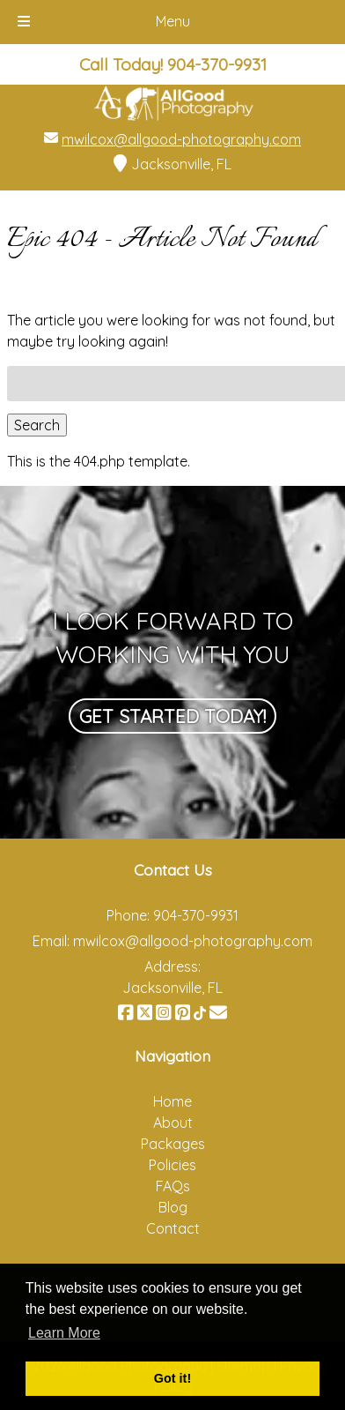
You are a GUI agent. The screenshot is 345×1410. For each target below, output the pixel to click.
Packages (173, 1144)
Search (37, 425)
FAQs (173, 1186)
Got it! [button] (172, 1378)
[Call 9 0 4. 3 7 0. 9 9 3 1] (217, 64)
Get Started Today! (172, 716)
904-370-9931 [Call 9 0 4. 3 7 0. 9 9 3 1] (196, 915)
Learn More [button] (64, 1332)
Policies (172, 1165)
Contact (173, 1228)
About (173, 1122)
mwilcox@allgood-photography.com (181, 139)
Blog (172, 1207)
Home (172, 1101)
